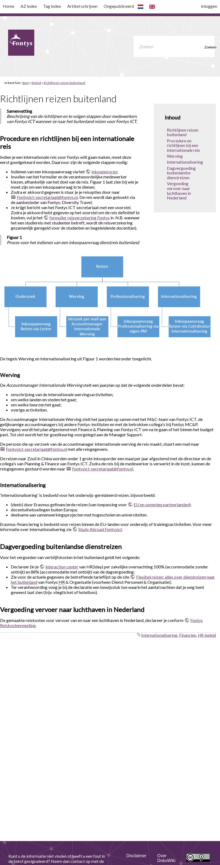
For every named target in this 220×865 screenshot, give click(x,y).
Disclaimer (136, 855)
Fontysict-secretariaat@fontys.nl (47, 197)
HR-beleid (207, 635)
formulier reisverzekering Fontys (79, 217)
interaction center (61, 566)
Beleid (36, 83)
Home (8, 6)
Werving (175, 156)
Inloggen (209, 6)
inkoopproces (104, 171)
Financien (187, 635)
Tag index (52, 6)
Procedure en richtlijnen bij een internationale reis (183, 145)
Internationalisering (185, 161)
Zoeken (207, 47)
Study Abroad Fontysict (100, 529)
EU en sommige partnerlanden (161, 504)
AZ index (29, 6)
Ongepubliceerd (119, 6)
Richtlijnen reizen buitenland (64, 83)
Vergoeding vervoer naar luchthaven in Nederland (179, 190)
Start (25, 83)
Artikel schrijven (82, 6)
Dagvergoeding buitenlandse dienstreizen (181, 173)
